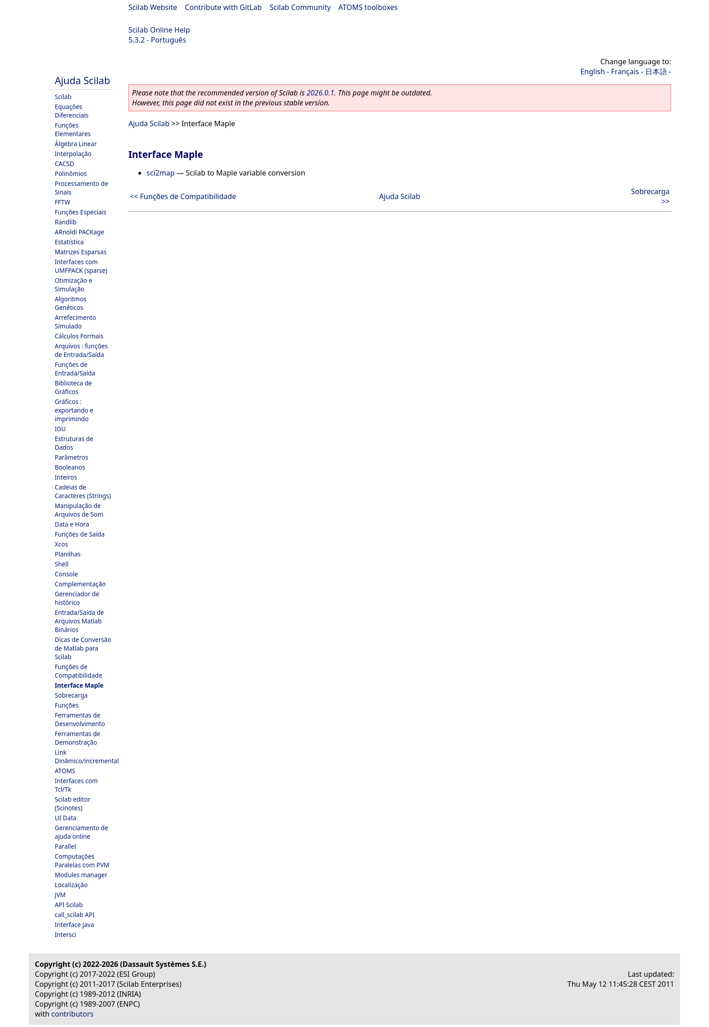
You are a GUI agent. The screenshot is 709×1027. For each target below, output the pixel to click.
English (592, 71)
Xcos (61, 544)
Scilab (63, 96)
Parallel (65, 846)
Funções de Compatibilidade (78, 671)
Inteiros (66, 477)
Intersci (65, 934)
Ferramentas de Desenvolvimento (80, 719)
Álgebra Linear (76, 143)
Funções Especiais (80, 212)
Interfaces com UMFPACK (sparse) (81, 266)
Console (66, 574)
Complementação (80, 584)
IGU (60, 428)
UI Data (65, 817)
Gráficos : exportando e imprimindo (74, 410)
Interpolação (73, 153)
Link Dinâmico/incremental (87, 756)
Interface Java (74, 924)
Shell (62, 564)
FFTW (62, 202)
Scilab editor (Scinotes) (72, 803)
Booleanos (70, 467)
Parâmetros (71, 457)
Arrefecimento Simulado (75, 321)
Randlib (65, 222)
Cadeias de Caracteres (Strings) (83, 491)
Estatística (69, 242)
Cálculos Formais (79, 336)
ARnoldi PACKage (79, 232)
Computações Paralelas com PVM (82, 860)
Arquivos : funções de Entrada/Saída (81, 350)
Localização (71, 884)
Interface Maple (79, 685)
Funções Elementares (73, 129)
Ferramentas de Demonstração (77, 737)
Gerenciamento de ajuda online (81, 832)
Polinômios (71, 173)
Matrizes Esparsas (80, 251)
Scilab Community (300, 7)
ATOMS (65, 770)
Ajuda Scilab (82, 80)
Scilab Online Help (159, 30)
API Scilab (69, 904)
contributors (73, 1014)
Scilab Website (152, 7)
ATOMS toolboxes (368, 7)
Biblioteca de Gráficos (73, 387)
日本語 (656, 71)
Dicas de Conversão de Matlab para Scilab (83, 648)
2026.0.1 (320, 93)
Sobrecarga (71, 695)
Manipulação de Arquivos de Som (79, 509)
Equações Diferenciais (72, 110)
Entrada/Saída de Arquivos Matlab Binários (79, 621)
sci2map (161, 173)
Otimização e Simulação (73, 284)
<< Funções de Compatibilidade (183, 196)
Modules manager (81, 874)
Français (625, 71)
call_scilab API (75, 914)
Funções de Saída (79, 534)
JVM (60, 894)
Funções (67, 705)
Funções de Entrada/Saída (75, 368)
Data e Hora (72, 524)
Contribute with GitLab (223, 7)
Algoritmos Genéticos (70, 303)
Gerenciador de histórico (77, 598)
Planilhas (67, 554)
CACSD (64, 163)
